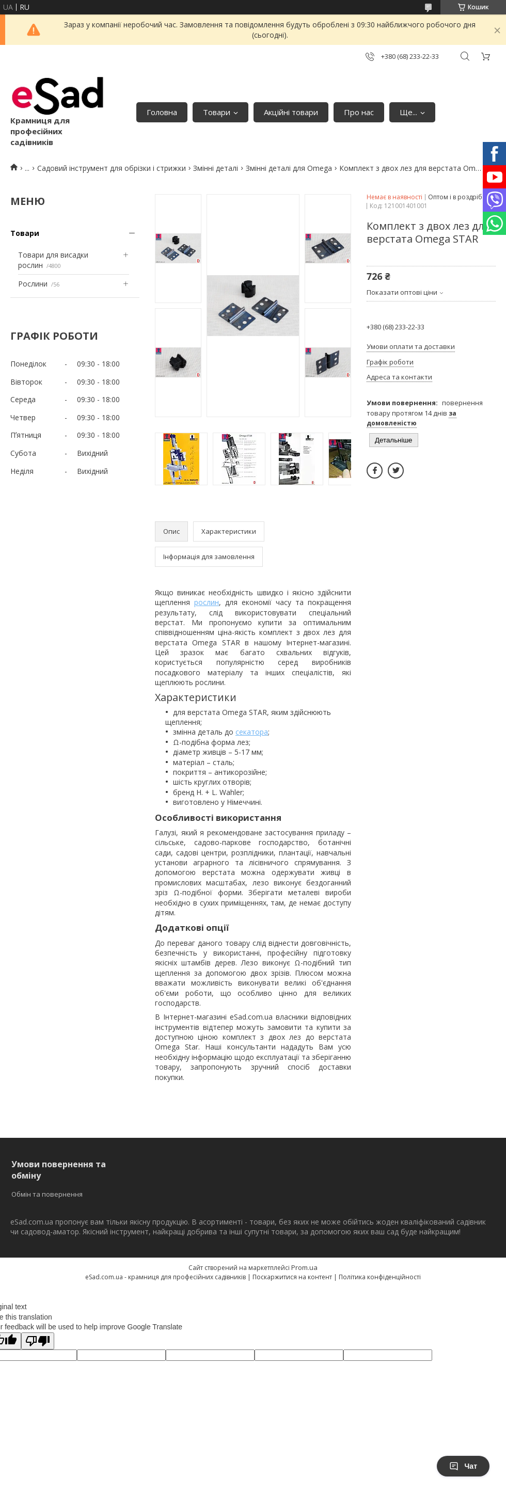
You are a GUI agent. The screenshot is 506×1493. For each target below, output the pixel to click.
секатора (251, 732)
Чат (463, 1466)
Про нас (359, 112)
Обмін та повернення (47, 1194)
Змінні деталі (215, 168)
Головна (162, 112)
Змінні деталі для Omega (289, 168)
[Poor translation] (37, 1340)
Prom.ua (304, 1267)
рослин (206, 602)
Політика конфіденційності (380, 1277)
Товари (216, 112)
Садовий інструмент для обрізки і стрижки (111, 168)
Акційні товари (291, 112)
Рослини (33, 284)
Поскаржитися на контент (292, 1277)
